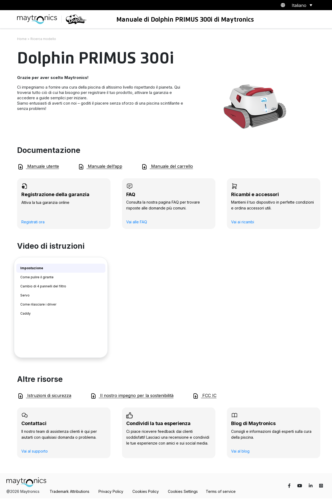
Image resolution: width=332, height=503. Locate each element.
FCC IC (204, 396)
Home (22, 39)
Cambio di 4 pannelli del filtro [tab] (43, 286)
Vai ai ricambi (242, 222)
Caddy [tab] (25, 313)
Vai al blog (240, 451)
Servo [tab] (25, 295)
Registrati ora (33, 222)
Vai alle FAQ (136, 222)
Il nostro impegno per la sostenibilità (131, 396)
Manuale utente (38, 167)
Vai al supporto (34, 451)
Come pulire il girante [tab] (37, 277)
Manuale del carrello (167, 167)
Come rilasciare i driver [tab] (38, 304)
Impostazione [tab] (31, 268)
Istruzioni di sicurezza (44, 396)
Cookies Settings (183, 491)
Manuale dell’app (100, 167)
